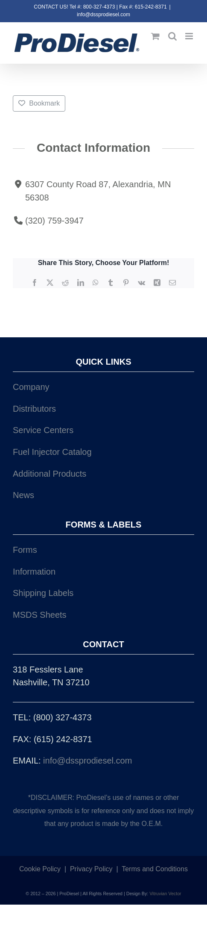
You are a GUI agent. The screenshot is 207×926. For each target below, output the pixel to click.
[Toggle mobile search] (172, 36)
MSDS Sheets (40, 614)
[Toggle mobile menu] (189, 36)
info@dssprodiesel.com (103, 15)
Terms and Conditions (155, 869)
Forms (25, 549)
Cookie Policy (40, 869)
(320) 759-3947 (54, 220)
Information (34, 571)
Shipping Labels (43, 593)
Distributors (34, 408)
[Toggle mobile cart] (155, 36)
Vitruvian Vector (165, 893)
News (23, 495)
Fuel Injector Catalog (52, 452)
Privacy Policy (91, 869)
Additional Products (49, 473)
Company (31, 387)
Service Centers (43, 430)
